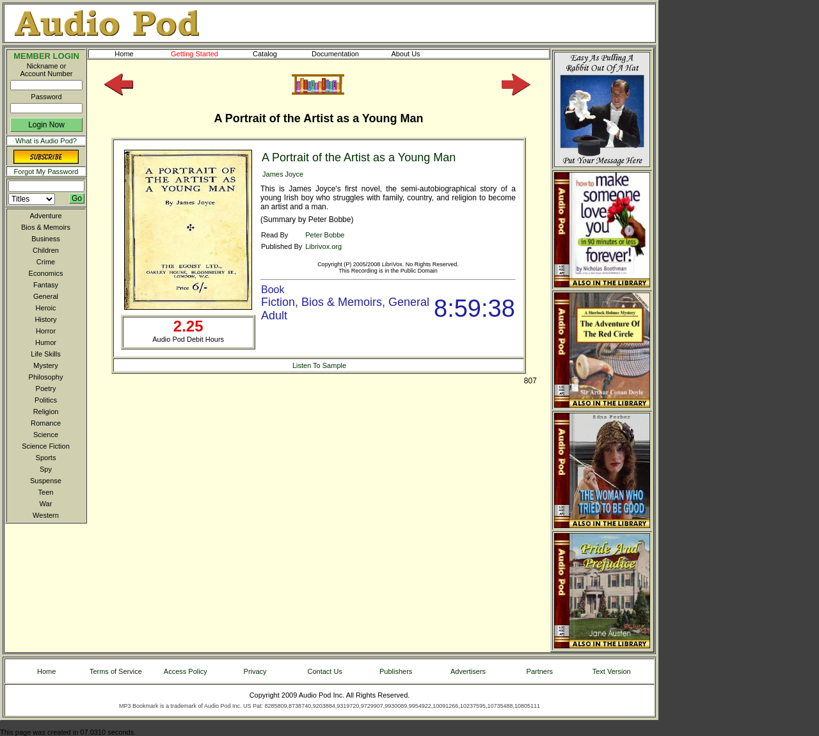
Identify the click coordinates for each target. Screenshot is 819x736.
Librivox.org (323, 246)
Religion (46, 411)
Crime (45, 262)
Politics (46, 400)
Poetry (46, 388)
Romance (46, 423)
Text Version (611, 671)
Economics (46, 273)
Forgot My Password (46, 171)
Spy (46, 469)
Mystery (45, 365)
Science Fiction (46, 446)
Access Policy (185, 671)
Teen (46, 492)
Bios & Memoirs (45, 227)
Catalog (276, 54)
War (46, 504)
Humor (45, 342)
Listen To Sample (319, 365)
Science (45, 434)
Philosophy (46, 377)
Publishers (395, 671)
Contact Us (325, 671)
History (45, 319)
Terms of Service (116, 671)
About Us (416, 54)
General (45, 296)
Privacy (255, 671)
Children (46, 250)
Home (124, 54)
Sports (46, 457)
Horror (46, 331)
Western (46, 515)
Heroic (46, 308)
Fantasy (45, 285)
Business (45, 239)
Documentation (341, 54)
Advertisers (468, 671)
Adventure (45, 216)
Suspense (45, 480)
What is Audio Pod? (46, 141)
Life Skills (45, 354)
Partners (540, 671)
